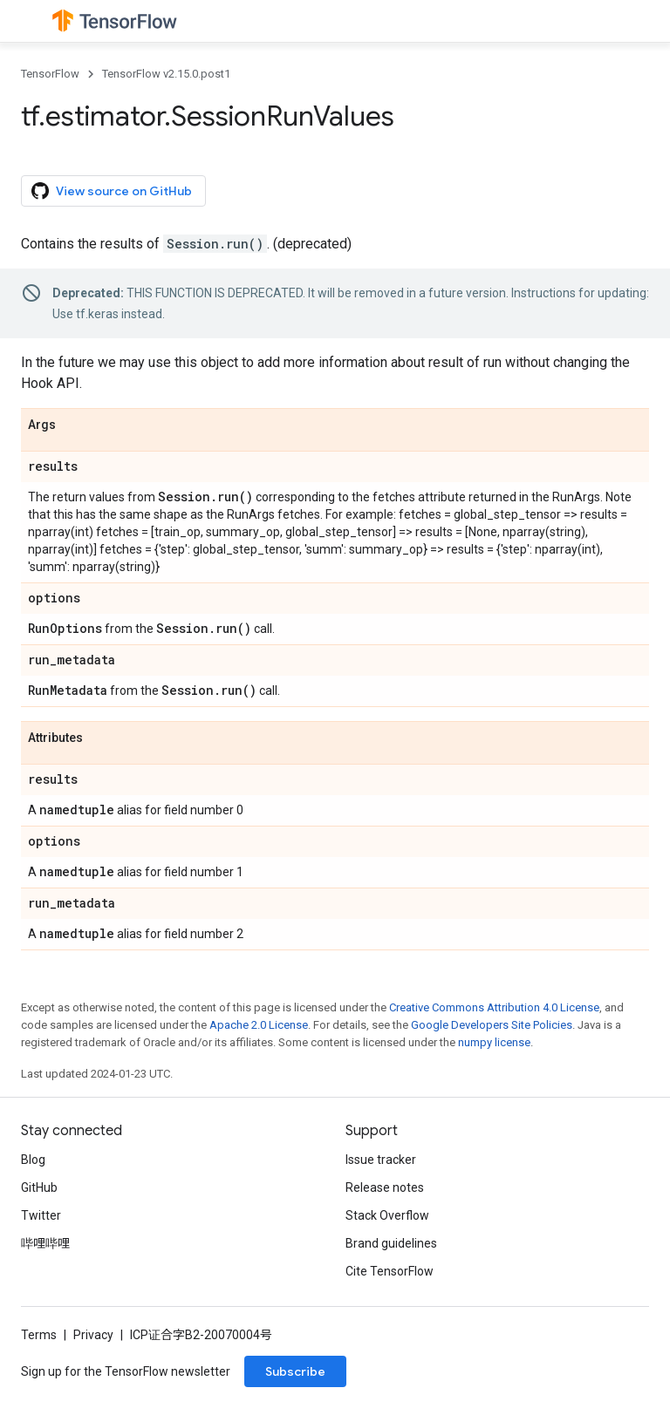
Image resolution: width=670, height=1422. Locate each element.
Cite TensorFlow (389, 1271)
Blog (33, 1160)
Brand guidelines (391, 1243)
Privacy (93, 1335)
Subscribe (295, 1371)
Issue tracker (380, 1160)
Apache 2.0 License (258, 1024)
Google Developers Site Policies (491, 1024)
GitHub (39, 1187)
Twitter (41, 1215)
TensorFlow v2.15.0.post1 (166, 73)
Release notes (384, 1187)
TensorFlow (50, 73)
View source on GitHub (111, 191)
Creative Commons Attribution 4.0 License (494, 1007)
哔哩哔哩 (45, 1243)
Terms (39, 1335)
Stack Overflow (387, 1215)
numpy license (494, 1042)
